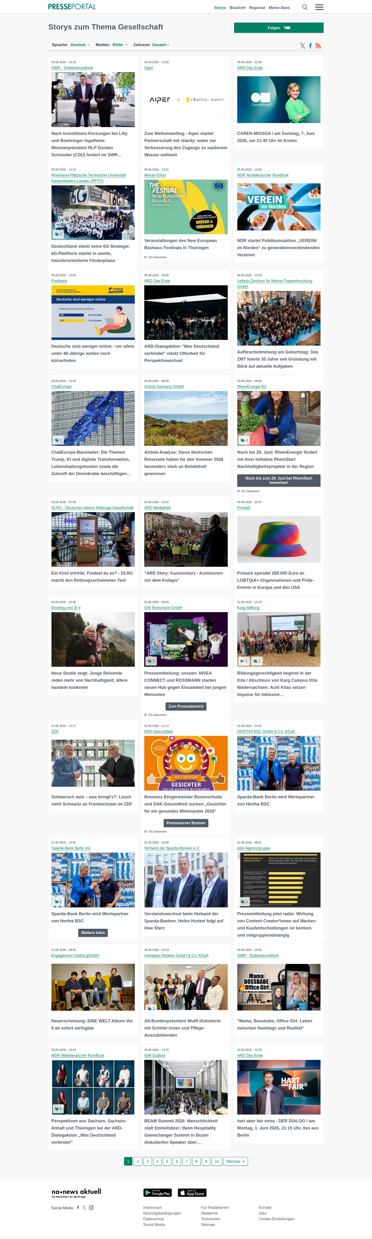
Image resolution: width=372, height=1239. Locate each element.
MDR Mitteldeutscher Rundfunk (78, 1059)
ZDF (55, 729)
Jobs (263, 1216)
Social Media (154, 1227)
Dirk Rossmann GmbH (164, 606)
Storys (220, 8)
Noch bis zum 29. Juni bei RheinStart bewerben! (279, 479)
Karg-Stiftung (249, 606)
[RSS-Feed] (318, 47)
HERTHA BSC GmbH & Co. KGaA (268, 729)
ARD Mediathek (158, 507)
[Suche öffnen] (305, 7)
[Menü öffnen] (319, 7)
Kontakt (265, 1210)
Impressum (152, 1210)
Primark (244, 507)
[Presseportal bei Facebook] (76, 1211)
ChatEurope (62, 386)
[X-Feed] (303, 47)
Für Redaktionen (215, 1210)
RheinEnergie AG (252, 386)
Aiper (149, 69)
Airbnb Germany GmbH (165, 386)
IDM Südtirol (155, 1059)
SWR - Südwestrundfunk (72, 69)
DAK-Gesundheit (159, 729)
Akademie (209, 1216)
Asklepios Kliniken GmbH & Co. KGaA (177, 959)
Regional (257, 8)
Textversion (210, 1222)
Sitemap (208, 1227)
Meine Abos (279, 8)
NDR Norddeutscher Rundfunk (263, 176)
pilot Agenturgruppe (254, 853)
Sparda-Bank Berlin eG (71, 853)
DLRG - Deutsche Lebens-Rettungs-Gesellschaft (93, 507)
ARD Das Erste (250, 69)
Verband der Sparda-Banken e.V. (172, 853)
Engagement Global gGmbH (76, 959)
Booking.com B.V (66, 606)
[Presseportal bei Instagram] (89, 1210)
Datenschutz (153, 1222)
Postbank (60, 281)
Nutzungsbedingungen (162, 1216)
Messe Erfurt (156, 176)
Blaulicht (238, 8)
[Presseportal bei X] (82, 1211)
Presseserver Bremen (186, 827)
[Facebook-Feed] (310, 47)
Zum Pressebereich (186, 704)
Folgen (279, 28)
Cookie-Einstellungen (276, 1222)
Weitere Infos (93, 936)
